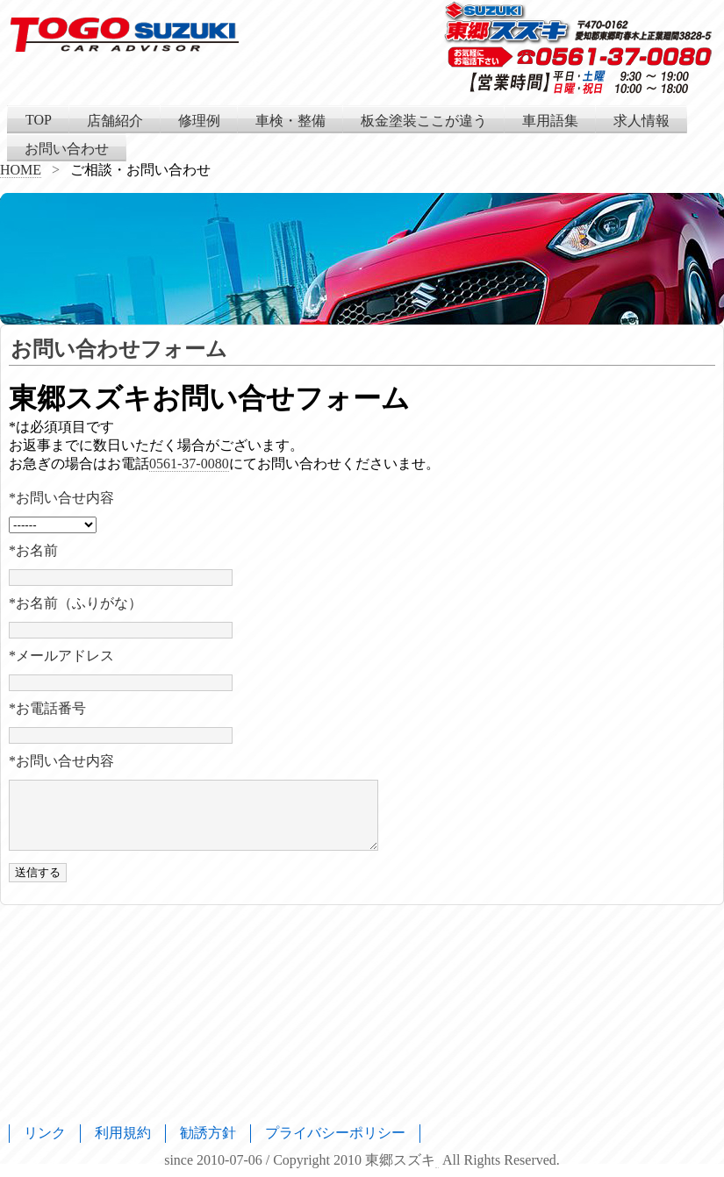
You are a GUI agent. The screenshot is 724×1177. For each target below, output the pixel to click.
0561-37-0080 (189, 463)
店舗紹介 (115, 120)
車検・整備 (290, 120)
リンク (45, 1132)
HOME (20, 169)
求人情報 (641, 120)
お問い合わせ (67, 148)
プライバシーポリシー (335, 1132)
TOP (38, 119)
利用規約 (123, 1132)
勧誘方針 (208, 1132)
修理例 (199, 120)
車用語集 (550, 120)
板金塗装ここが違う (424, 120)
